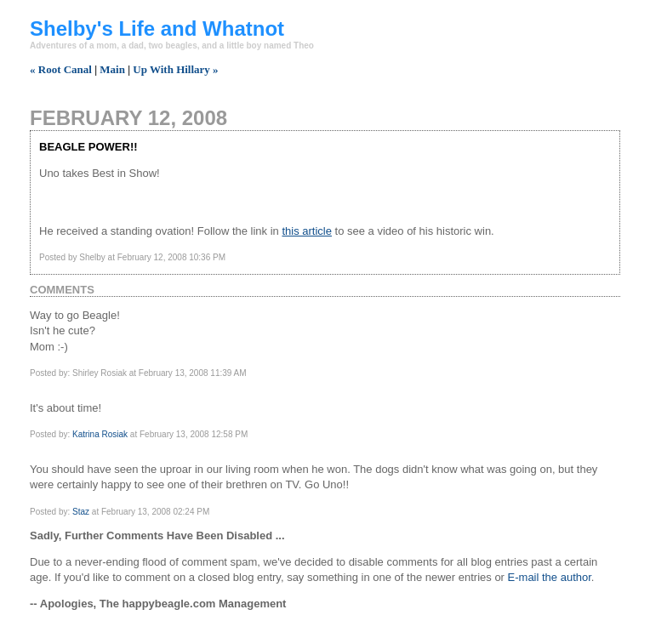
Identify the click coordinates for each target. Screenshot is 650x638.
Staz (80, 511)
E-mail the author (549, 577)
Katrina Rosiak (100, 434)
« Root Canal (61, 69)
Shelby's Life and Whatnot (157, 28)
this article (307, 231)
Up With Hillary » (175, 69)
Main (112, 69)
